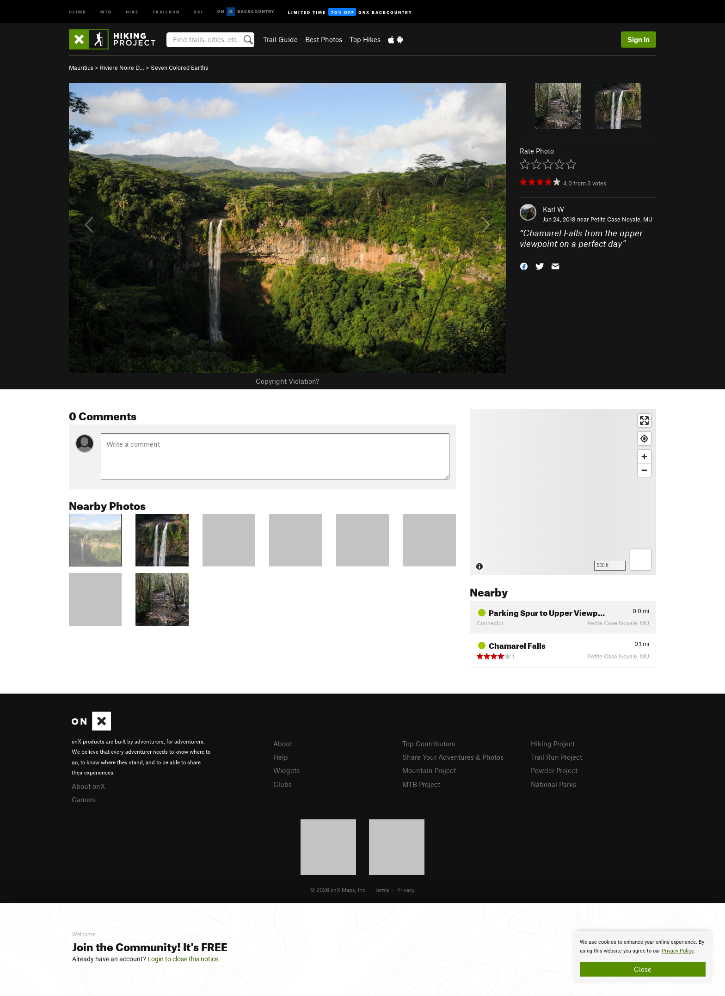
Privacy (406, 889)
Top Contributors (428, 743)
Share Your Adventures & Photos (453, 757)
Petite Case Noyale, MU (621, 219)
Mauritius (81, 67)
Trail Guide (280, 39)
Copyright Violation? (287, 381)
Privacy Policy (678, 951)
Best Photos (323, 39)
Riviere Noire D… (122, 67)
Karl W (553, 209)
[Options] (640, 559)
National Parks (553, 784)
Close (642, 969)
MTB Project (421, 784)
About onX (88, 786)
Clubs (282, 784)
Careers (84, 799)
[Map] (563, 492)
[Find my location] (644, 438)
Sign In (638, 39)
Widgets (286, 770)
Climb (77, 11)
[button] (524, 265)
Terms (382, 889)
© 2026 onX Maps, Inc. (338, 889)
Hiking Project (553, 743)
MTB (106, 11)
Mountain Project (429, 770)
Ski (198, 11)
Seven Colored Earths (179, 67)
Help (280, 757)
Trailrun (166, 11)
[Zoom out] (644, 470)
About (282, 743)
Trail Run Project (556, 757)
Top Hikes (365, 39)
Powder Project (554, 770)
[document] (643, 957)
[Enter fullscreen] (644, 420)
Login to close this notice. (183, 959)
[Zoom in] (644, 456)
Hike (132, 11)
